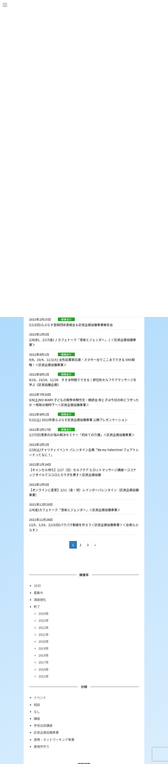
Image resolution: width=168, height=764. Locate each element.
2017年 (43, 662)
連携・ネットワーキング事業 (54, 739)
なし (37, 711)
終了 (37, 606)
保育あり (66, 319)
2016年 (43, 669)
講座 (37, 718)
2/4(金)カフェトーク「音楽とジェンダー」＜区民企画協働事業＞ (74, 509)
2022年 (43, 627)
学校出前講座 (43, 725)
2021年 (43, 634)
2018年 (43, 655)
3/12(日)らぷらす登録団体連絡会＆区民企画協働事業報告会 (71, 324)
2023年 (43, 620)
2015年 (43, 676)
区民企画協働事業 (46, 732)
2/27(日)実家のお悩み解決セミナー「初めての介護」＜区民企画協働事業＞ (82, 434)
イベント (40, 697)
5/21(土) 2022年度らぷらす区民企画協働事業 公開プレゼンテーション (78, 419)
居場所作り (41, 746)
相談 (37, 704)
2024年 (43, 613)
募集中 (38, 592)
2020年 (43, 641)
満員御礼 (40, 599)
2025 (37, 585)
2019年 (43, 648)
